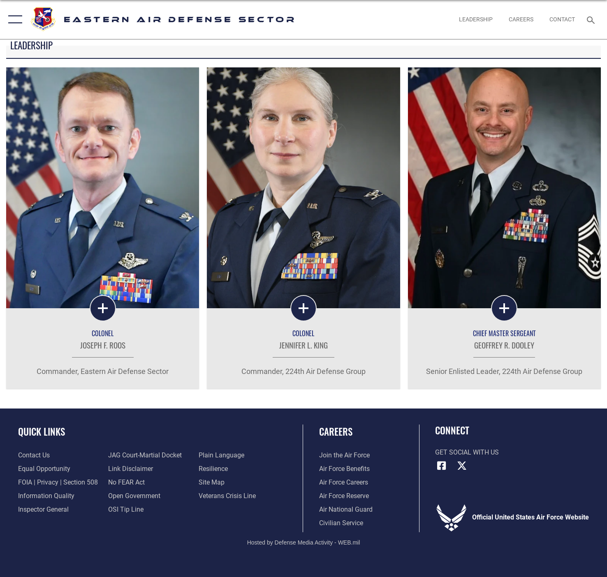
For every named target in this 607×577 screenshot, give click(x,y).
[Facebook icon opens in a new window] (441, 465)
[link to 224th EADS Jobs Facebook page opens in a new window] (521, 19)
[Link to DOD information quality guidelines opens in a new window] (46, 496)
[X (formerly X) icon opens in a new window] (462, 465)
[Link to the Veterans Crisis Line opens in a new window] (227, 496)
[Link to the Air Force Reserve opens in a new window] (344, 496)
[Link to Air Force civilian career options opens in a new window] (341, 523)
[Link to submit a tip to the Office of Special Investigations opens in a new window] (126, 509)
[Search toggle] (592, 19)
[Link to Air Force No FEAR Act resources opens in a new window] (126, 482)
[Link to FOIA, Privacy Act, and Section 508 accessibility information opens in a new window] (58, 482)
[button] (13, 19)
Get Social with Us (467, 452)
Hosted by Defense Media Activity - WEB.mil (303, 542)
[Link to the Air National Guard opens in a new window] (346, 509)
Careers (335, 432)
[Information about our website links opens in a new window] (130, 469)
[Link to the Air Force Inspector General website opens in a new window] (43, 509)
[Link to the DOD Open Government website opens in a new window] (134, 496)
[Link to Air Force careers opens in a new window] (343, 482)
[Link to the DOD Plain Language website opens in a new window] (221, 455)
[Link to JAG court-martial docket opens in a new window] (145, 455)
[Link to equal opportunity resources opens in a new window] (44, 469)
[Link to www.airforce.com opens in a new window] (344, 455)
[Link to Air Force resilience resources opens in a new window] (213, 469)
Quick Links (41, 432)
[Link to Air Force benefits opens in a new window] (344, 469)
